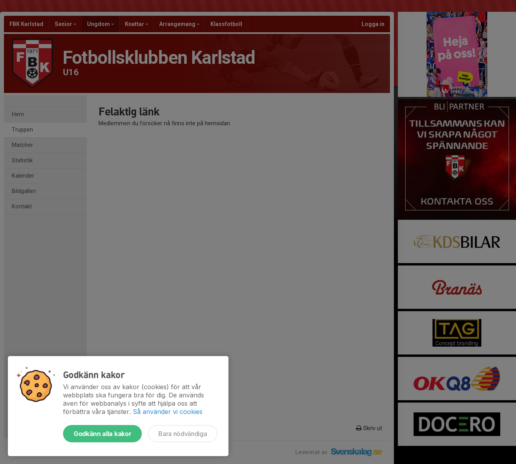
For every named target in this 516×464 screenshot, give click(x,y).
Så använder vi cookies (167, 412)
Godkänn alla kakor (102, 434)
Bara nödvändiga (182, 434)
